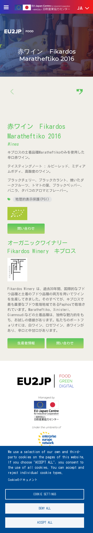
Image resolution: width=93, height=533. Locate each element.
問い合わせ (26, 228)
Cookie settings (44, 494)
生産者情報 (26, 343)
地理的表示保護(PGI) (32, 199)
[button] (80, 8)
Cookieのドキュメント (22, 479)
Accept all (44, 522)
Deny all (45, 508)
